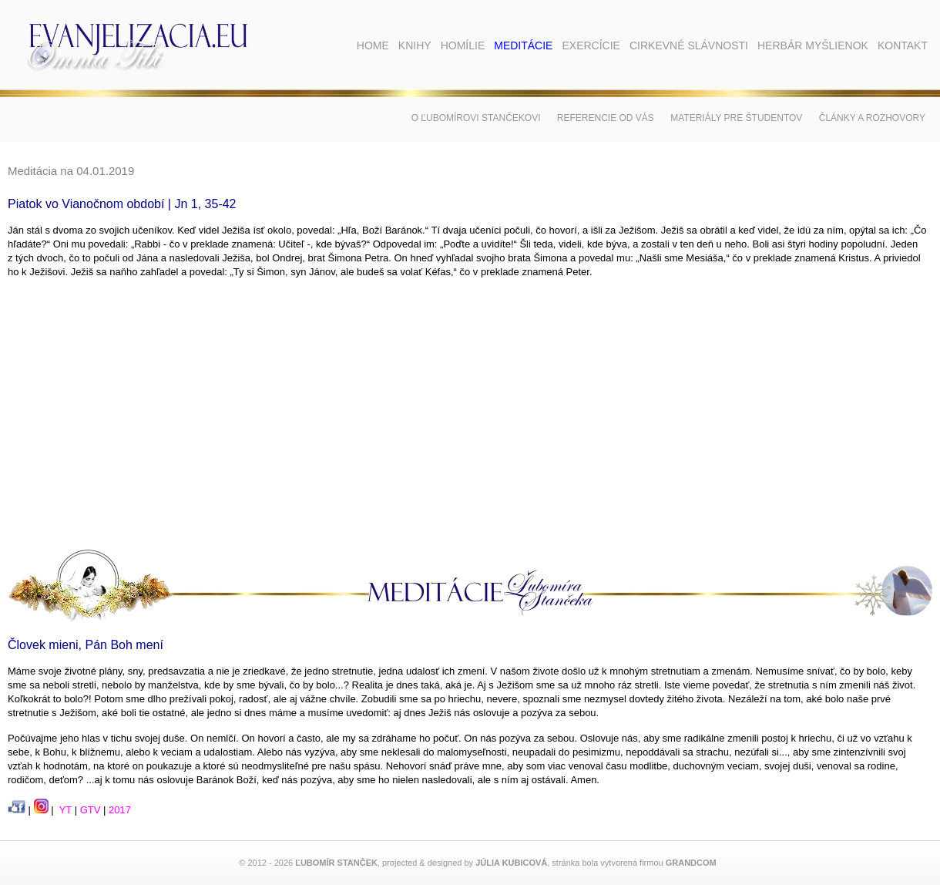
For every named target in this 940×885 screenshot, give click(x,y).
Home (373, 45)
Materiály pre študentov (736, 118)
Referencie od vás (605, 118)
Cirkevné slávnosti (688, 45)
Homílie (463, 45)
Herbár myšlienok (812, 45)
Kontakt (903, 45)
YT (65, 810)
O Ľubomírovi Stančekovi (476, 118)
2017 (120, 810)
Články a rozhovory (872, 118)
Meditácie (523, 45)
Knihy (414, 45)
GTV (90, 810)
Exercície (590, 45)
